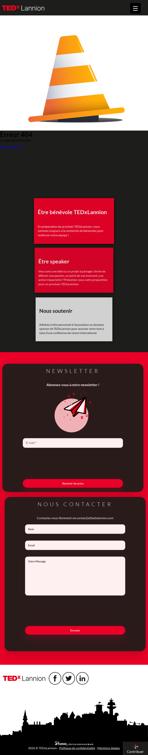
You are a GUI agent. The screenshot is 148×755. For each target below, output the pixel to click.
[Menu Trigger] (135, 8)
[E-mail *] (66, 443)
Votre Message (82, 576)
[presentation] (66, 463)
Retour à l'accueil (11, 146)
